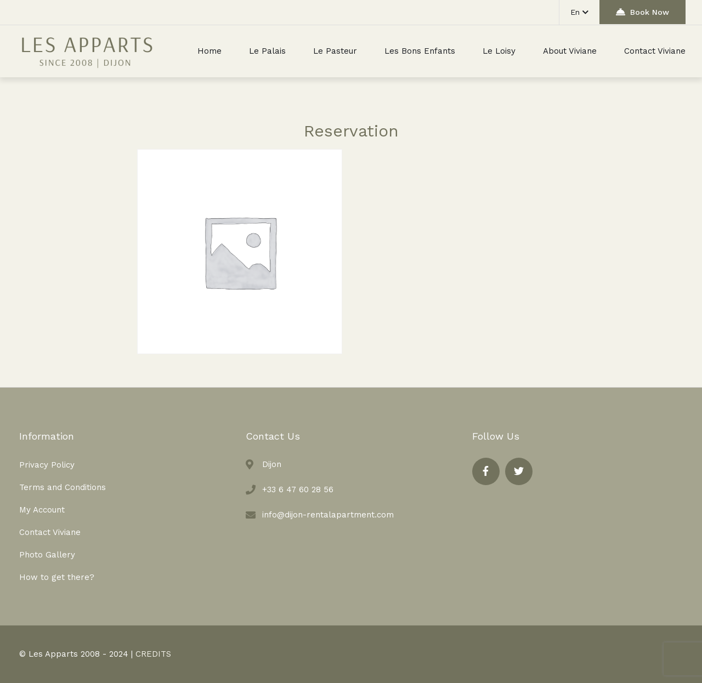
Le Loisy (499, 51)
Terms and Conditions (62, 487)
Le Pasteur (335, 51)
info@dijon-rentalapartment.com (328, 515)
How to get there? (56, 577)
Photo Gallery (47, 555)
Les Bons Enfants (419, 51)
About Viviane (570, 51)
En (579, 12)
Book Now (642, 11)
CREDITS (153, 654)
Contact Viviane (655, 51)
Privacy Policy (47, 465)
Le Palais (267, 51)
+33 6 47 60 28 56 (297, 489)
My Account (42, 510)
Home (209, 51)
